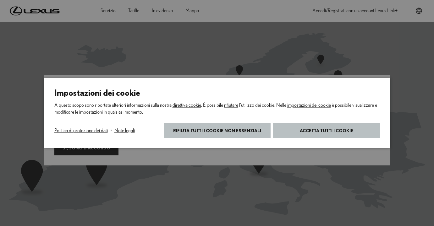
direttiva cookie (187, 105)
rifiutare (231, 105)
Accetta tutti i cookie (326, 130)
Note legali (124, 130)
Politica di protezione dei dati (81, 130)
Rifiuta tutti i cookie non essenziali (217, 130)
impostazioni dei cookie (309, 105)
